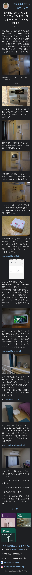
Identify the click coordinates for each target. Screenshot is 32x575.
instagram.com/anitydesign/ (14, 567)
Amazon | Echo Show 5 (12, 351)
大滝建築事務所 (18, 550)
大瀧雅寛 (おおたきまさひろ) (16, 546)
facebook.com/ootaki (12, 562)
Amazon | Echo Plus (11, 399)
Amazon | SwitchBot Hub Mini (14, 445)
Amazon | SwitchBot (11, 256)
